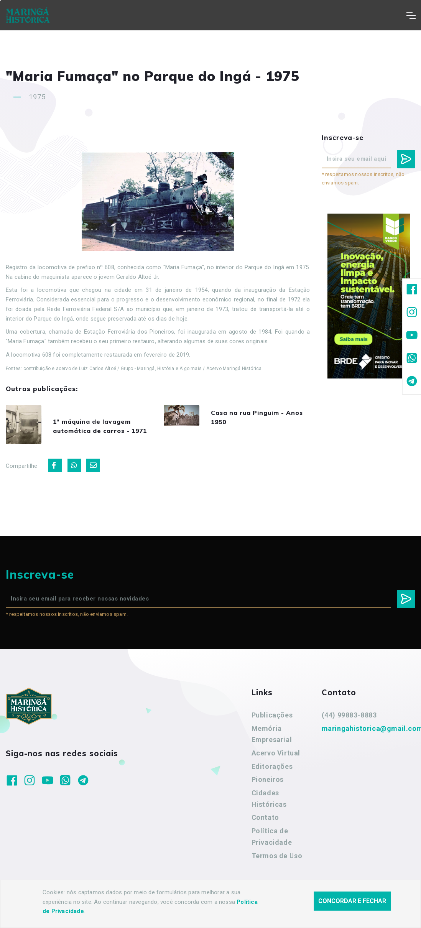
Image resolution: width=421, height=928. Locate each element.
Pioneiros (268, 788)
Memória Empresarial (272, 742)
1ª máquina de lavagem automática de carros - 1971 (105, 430)
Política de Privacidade (272, 844)
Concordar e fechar (352, 901)
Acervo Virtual (276, 761)
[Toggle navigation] (410, 15)
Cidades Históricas (269, 806)
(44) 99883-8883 (349, 723)
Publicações (272, 723)
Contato (265, 826)
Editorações (272, 774)
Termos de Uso (277, 864)
